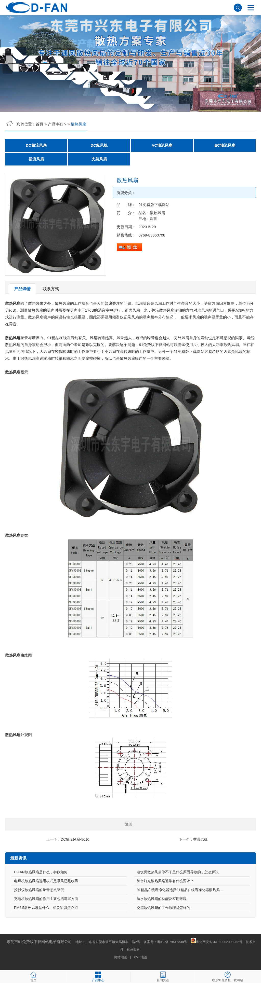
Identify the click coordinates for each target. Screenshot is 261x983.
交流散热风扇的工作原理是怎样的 (163, 908)
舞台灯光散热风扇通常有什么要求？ (165, 881)
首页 (39, 124)
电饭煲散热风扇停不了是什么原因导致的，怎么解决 (178, 872)
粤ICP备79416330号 (172, 942)
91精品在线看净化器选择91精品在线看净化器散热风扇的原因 (185, 890)
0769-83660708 (151, 235)
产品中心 (55, 124)
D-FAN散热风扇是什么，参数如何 (41, 872)
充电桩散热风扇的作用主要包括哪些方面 (46, 899)
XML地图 (140, 957)
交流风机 (200, 839)
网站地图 (120, 957)
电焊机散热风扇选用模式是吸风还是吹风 (46, 881)
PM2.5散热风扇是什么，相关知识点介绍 (46, 908)
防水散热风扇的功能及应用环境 (162, 899)
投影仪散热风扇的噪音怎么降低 (39, 890)
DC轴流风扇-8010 (75, 839)
